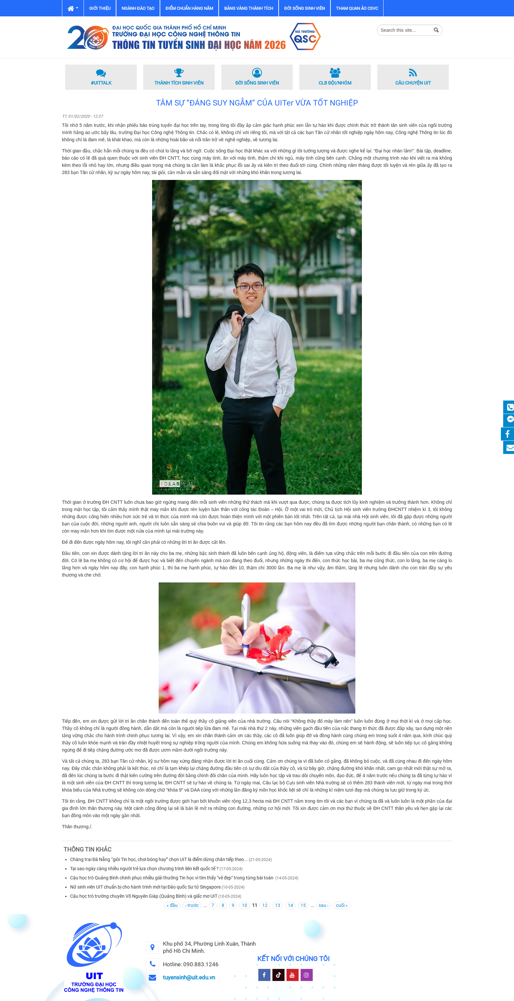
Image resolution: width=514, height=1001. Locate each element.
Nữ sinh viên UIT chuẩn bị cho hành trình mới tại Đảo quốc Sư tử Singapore (145, 887)
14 (290, 905)
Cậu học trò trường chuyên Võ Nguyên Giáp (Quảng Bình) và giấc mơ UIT (143, 896)
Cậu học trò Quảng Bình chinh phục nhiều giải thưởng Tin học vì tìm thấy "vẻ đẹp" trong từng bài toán (172, 877)
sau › (323, 905)
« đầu (172, 905)
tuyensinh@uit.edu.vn (189, 977)
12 (264, 905)
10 (244, 905)
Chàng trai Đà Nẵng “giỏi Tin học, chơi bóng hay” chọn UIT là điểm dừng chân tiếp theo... (159, 859)
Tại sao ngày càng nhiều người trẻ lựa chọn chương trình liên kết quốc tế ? (144, 868)
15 (303, 905)
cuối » (342, 905)
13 (277, 905)
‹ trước (192, 905)
